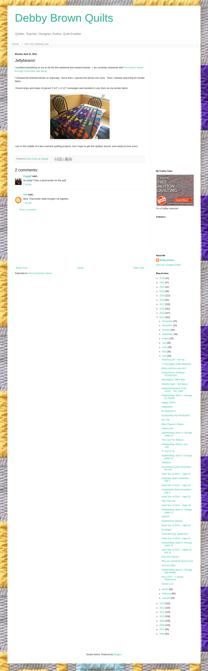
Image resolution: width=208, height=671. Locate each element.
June (165, 347)
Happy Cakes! (169, 402)
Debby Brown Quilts (64, 18)
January (166, 598)
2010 (162, 616)
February (167, 593)
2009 (162, 621)
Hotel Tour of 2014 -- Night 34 (176, 505)
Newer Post (21, 268)
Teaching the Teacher (172, 521)
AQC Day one (168, 501)
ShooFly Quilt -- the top (173, 359)
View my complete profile (168, 265)
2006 (162, 634)
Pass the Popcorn (170, 557)
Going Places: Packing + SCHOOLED (174, 374)
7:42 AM (27, 203)
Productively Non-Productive (176, 415)
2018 (162, 300)
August (166, 338)
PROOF (166, 516)
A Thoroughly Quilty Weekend (176, 364)
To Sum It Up (168, 451)
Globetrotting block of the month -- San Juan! (174, 389)
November (167, 325)
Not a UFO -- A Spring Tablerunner (172, 578)
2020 (162, 291)
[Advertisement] (80, 239)
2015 (162, 313)
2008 (162, 625)
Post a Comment (28, 209)
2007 (162, 629)
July (164, 343)
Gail (25, 194)
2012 (162, 608)
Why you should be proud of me (177, 561)
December (167, 321)
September (168, 334)
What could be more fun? (174, 368)
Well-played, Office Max (173, 379)
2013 (162, 603)
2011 (162, 612)
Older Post (138, 268)
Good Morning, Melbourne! (175, 534)
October (166, 330)
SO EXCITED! (169, 565)
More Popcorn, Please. (173, 424)
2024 (162, 287)
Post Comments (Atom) (40, 273)
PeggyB (27, 176)
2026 (162, 278)
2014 (162, 317)
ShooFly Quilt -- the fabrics (175, 384)
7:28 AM (27, 184)
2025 (162, 282)
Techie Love (167, 584)
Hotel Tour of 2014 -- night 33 (176, 525)
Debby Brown (167, 260)
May (164, 351)
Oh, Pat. (166, 419)
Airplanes (166, 462)
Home (15, 44)
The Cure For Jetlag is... (174, 440)
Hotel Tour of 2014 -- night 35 (176, 474)
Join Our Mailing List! (36, 44)
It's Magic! (167, 529)
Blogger (117, 654)
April (164, 356)
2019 (162, 295)
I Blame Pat (167, 428)
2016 (162, 308)
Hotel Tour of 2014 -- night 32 (176, 538)
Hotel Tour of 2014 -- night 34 (176, 485)
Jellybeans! (167, 406)
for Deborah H (169, 411)
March (165, 589)
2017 (162, 304)
